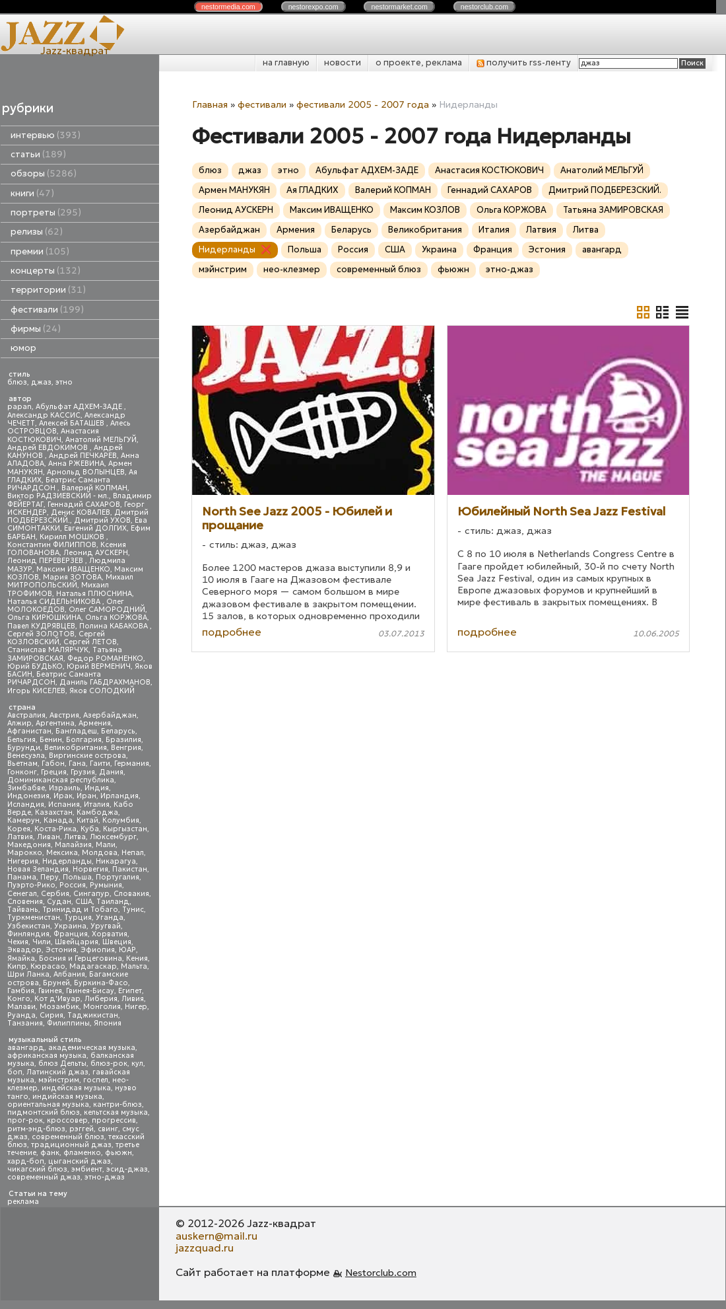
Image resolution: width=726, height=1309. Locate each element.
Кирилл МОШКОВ (73, 537)
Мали (106, 845)
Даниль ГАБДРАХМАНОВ (104, 682)
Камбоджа (97, 812)
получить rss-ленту (524, 62)
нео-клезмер (291, 269)
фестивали (47, 309)
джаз (41, 382)
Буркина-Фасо (101, 983)
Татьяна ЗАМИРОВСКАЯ (613, 209)
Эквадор (24, 950)
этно (64, 382)
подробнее (231, 632)
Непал (132, 852)
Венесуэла (26, 755)
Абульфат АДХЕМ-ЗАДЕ (80, 406)
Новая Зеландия (38, 869)
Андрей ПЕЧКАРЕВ (83, 455)
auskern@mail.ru (216, 1235)
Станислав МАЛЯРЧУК (47, 650)
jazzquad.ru (205, 1247)
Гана (77, 763)
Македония (29, 845)
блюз (17, 382)
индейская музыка (76, 1088)
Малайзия (73, 845)
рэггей (81, 1129)
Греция (54, 772)
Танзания (25, 1023)
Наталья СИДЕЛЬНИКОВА (54, 601)
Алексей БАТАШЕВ (72, 423)
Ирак (63, 796)
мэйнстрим (58, 1080)
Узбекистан (28, 926)
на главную (286, 62)
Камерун (23, 820)
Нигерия (22, 861)
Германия (131, 763)
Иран (86, 796)
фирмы (36, 328)
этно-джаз (104, 1177)
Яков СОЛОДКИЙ (102, 691)
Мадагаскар (93, 966)
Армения (95, 723)
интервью (46, 135)
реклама (23, 1201)
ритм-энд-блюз (36, 1129)
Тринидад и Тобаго (80, 909)
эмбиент (86, 1169)
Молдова (99, 852)
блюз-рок (108, 1063)
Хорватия (109, 934)
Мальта (134, 966)
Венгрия (126, 747)
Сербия (55, 893)
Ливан (48, 837)
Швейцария (76, 942)
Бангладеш (76, 731)
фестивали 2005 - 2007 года (362, 104)
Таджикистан (92, 1015)
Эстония (61, 950)
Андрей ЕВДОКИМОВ (48, 447)
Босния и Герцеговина (80, 958)
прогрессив (114, 1120)
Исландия (25, 804)
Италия (97, 804)
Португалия (117, 877)
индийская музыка (67, 1096)
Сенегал (22, 893)
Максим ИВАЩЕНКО (73, 569)
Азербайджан (110, 715)
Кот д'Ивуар (57, 998)
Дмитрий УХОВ (102, 520)
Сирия (51, 1015)
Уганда (109, 917)
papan (19, 406)
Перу (49, 877)
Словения (25, 901)
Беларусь (118, 731)
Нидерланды (67, 861)
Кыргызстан (125, 829)
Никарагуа (116, 861)
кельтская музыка (116, 1112)
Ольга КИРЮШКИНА (44, 617)
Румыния (106, 885)
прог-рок (25, 1120)
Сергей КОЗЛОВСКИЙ (56, 638)
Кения (137, 958)
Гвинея (50, 991)
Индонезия (28, 796)
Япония (107, 1023)
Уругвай (105, 926)
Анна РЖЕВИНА (76, 463)
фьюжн (118, 1152)
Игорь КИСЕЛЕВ (36, 691)
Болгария (84, 739)
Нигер (136, 1006)
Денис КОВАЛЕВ (80, 512)
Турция (78, 917)
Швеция (116, 942)
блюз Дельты (62, 1063)
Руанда (21, 1015)
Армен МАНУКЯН (234, 190)
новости (342, 62)
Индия (96, 788)
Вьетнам (22, 763)
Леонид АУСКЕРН (95, 552)
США (83, 901)
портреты (46, 212)
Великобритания (75, 747)
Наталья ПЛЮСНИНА (94, 593)
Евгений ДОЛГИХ (95, 528)
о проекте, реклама (419, 62)
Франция (70, 934)
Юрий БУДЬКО (35, 666)
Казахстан (54, 812)
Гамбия (20, 991)
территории (48, 289)
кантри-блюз (117, 1104)
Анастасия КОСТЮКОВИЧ (53, 435)
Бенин (51, 739)
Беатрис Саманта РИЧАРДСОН (58, 484)
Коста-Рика (55, 829)
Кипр (16, 966)
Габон (53, 763)
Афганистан (29, 731)
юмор (23, 348)
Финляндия (28, 934)
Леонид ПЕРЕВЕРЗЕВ (46, 560)
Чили (41, 942)
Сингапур (91, 893)
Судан (59, 901)
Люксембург (113, 837)
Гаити (100, 763)
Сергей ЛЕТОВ (90, 642)
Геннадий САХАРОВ (84, 504)
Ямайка (21, 958)
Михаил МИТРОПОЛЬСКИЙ (70, 581)
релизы (37, 231)
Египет (130, 991)
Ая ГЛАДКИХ (312, 190)
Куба (90, 829)
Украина (70, 926)
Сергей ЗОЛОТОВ (41, 634)
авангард (25, 1047)
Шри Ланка (28, 974)
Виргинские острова (87, 755)
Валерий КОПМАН (94, 488)
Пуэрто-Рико (31, 885)
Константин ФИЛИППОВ (51, 545)
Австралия (26, 715)
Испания (64, 804)
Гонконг (22, 772)
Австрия (64, 715)
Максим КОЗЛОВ (425, 209)
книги (32, 193)
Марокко (24, 852)
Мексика (62, 852)
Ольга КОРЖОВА (116, 617)
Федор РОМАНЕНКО (105, 658)
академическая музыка (91, 1047)
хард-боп (25, 1161)
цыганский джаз (79, 1161)
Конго (18, 998)
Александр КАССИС (44, 415)
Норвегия (90, 869)
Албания (69, 974)
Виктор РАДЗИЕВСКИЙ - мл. (58, 496)
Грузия (83, 772)
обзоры (44, 173)
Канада (58, 820)
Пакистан (129, 869)
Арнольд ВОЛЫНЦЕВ (86, 472)
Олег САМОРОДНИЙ (107, 609)
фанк (49, 1152)
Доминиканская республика (60, 780)
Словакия (131, 893)
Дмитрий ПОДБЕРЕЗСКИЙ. (604, 190)
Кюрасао (47, 966)
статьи (38, 154)
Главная (210, 104)
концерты (46, 270)
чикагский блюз (37, 1169)
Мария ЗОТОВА (72, 577)
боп (14, 1072)
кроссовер (67, 1120)
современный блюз (68, 1137)
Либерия (100, 998)
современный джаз (44, 1177)
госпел (95, 1080)
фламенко (82, 1152)
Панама (21, 877)
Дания (111, 772)
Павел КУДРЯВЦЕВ (41, 626)
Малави (21, 1006)
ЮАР (127, 950)
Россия (72, 885)
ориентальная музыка (48, 1104)
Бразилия (123, 739)
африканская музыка (46, 1055)
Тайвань (22, 909)
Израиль (65, 788)
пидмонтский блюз (43, 1112)
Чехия (17, 942)
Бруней (56, 983)
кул (137, 1063)
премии (40, 251)
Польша (77, 877)
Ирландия (119, 796)
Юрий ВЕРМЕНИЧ (99, 666)
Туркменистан (33, 917)
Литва (75, 837)
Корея (18, 829)
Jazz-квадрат (75, 50)
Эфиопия (98, 950)
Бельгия (21, 739)
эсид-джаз (127, 1169)
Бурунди (23, 747)
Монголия (102, 1006)
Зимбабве (26, 788)
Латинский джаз (57, 1072)
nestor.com (228, 7)
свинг (108, 1129)
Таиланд (112, 901)
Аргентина (55, 723)
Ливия (132, 998)
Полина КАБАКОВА (114, 626)
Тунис (133, 909)
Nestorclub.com (380, 1273)
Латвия (20, 837)
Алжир (19, 723)
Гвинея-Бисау (90, 991)
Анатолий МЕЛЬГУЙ (101, 439)
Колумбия (120, 820)
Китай (87, 820)
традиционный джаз (71, 1145)
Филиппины (68, 1023)
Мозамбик (59, 1006)
